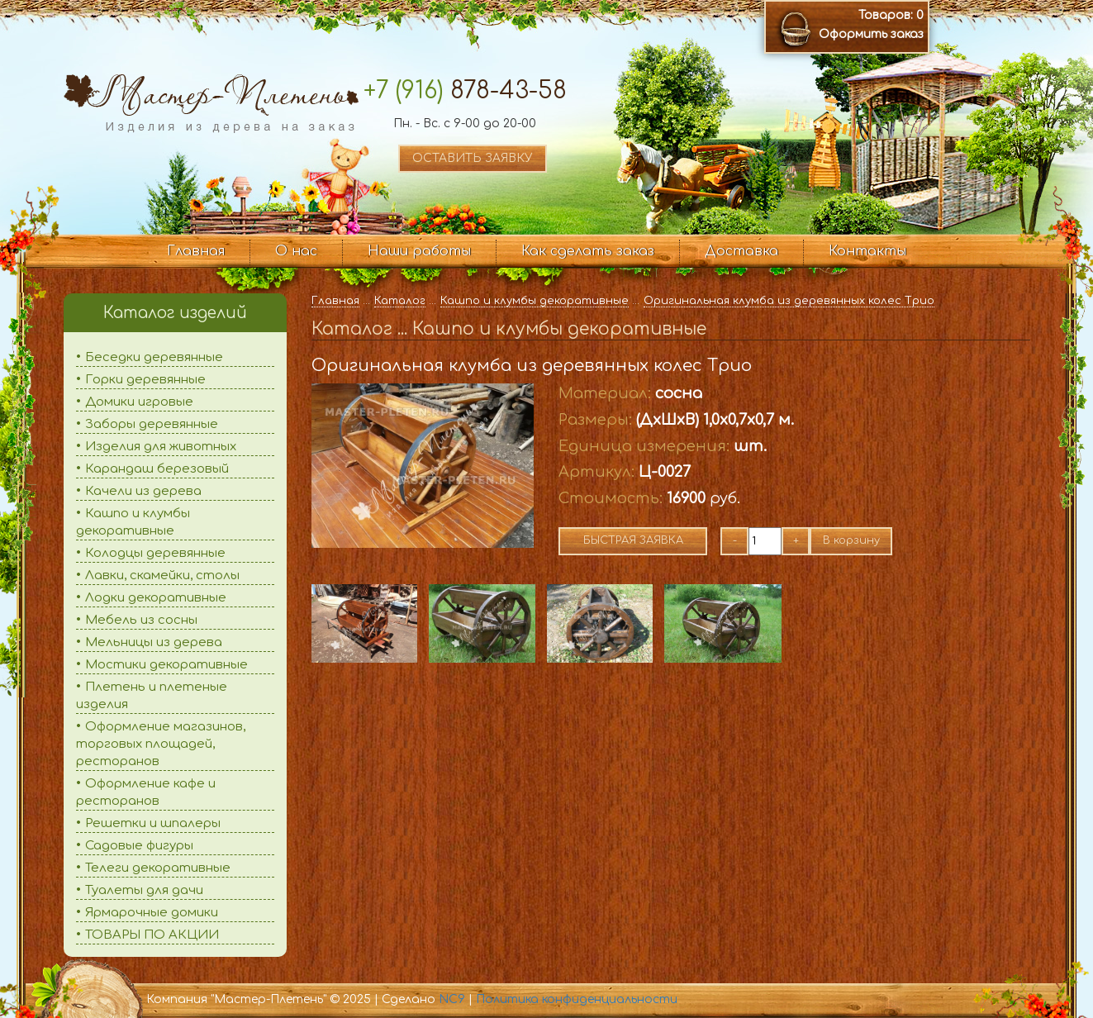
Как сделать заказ (587, 251)
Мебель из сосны (141, 620)
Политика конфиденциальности (576, 999)
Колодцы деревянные (155, 553)
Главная (196, 251)
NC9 (452, 999)
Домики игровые (139, 402)
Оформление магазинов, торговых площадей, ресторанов (160, 744)
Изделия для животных (160, 447)
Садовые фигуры (139, 846)
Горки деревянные (145, 380)
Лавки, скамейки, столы (162, 575)
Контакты (867, 251)
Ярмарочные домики (151, 913)
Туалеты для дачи (144, 890)
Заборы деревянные (151, 424)
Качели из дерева (143, 491)
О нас (296, 251)
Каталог (399, 301)
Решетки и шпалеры (153, 823)
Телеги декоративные (157, 868)
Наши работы (419, 251)
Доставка (741, 251)
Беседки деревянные (154, 357)
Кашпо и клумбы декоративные (534, 301)
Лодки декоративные (155, 598)
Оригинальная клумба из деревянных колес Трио (789, 301)
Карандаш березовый (157, 469)
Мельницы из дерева (153, 642)
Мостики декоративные (166, 665)
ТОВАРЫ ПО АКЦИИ (152, 935)
